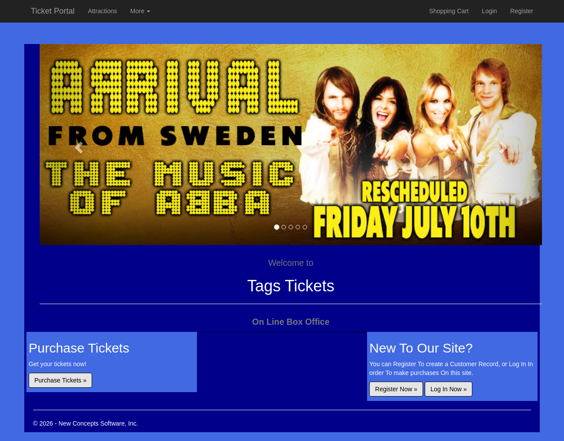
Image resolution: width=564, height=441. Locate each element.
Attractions (102, 11)
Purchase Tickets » (60, 380)
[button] (77, 144)
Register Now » (396, 389)
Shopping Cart (449, 11)
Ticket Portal (52, 11)
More (140, 11)
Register (521, 11)
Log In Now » (448, 389)
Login (489, 11)
